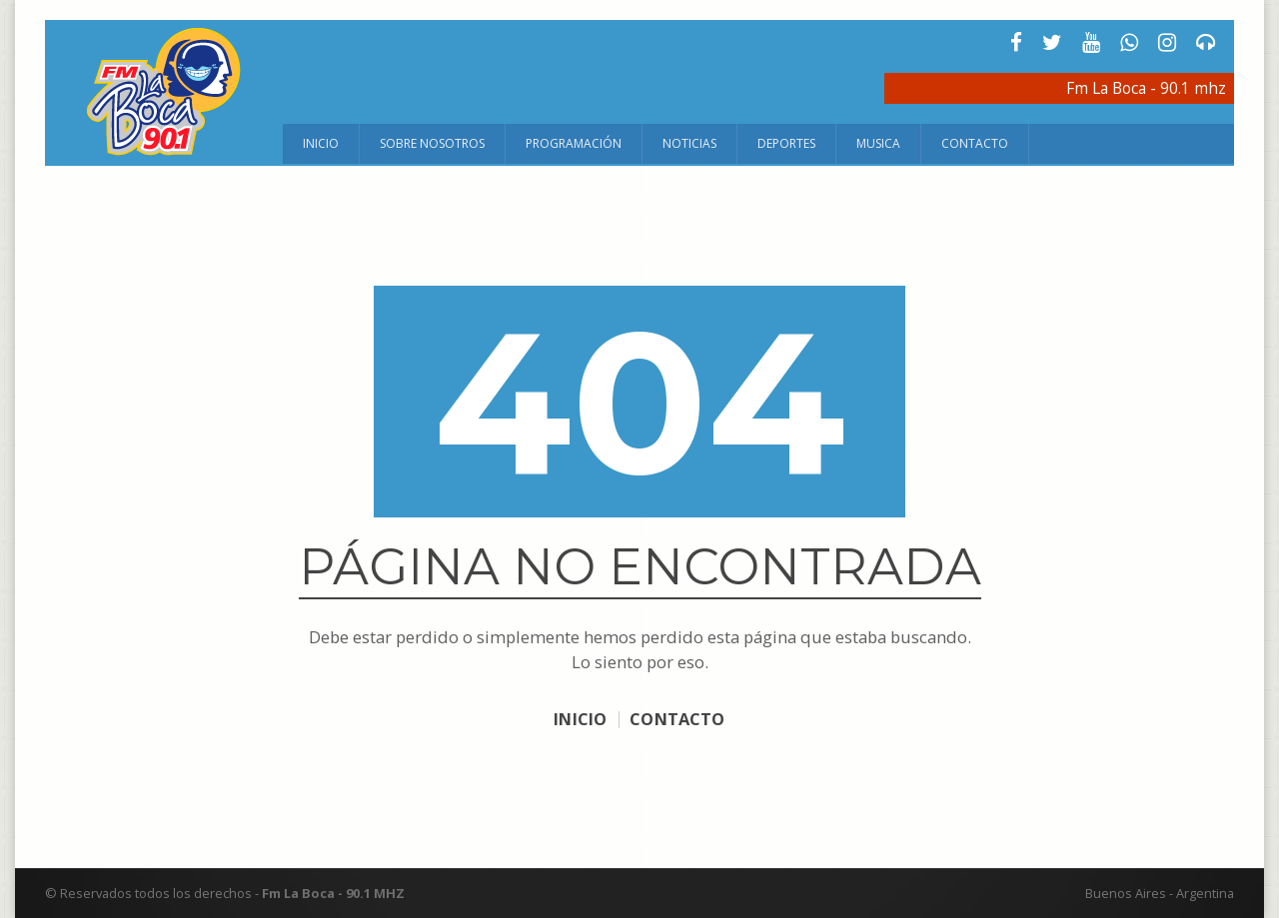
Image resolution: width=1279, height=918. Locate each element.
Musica (878, 143)
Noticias (689, 143)
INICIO (576, 718)
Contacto (974, 143)
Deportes (786, 143)
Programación (574, 143)
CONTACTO (680, 718)
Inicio (321, 143)
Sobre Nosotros (432, 143)
